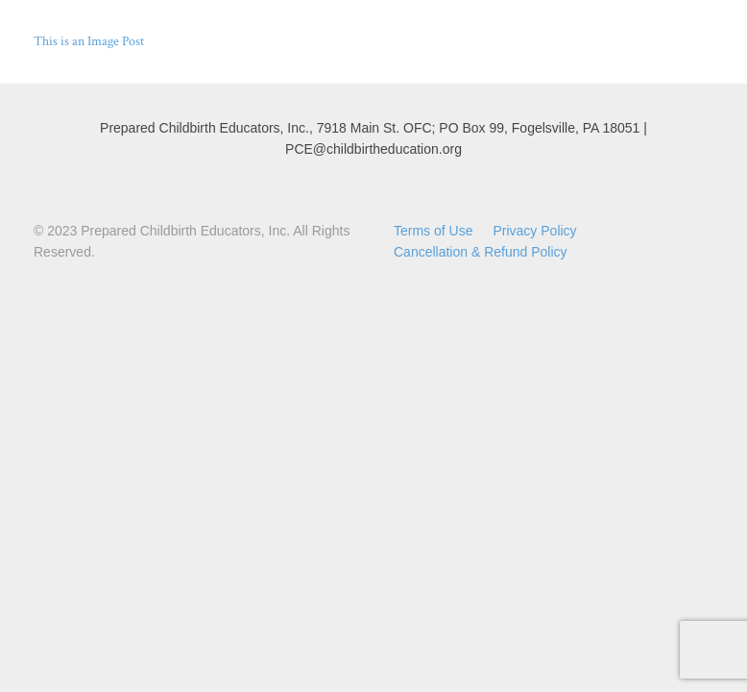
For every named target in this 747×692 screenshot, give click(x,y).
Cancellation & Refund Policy (480, 252)
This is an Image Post (89, 41)
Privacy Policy (534, 230)
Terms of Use (433, 230)
